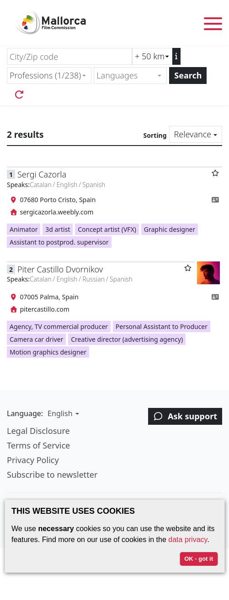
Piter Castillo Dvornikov (60, 269)
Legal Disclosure (38, 430)
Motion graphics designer (48, 352)
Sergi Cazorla (41, 174)
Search (188, 75)
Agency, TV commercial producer (59, 326)
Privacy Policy (33, 459)
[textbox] (126, 75)
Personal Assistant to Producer (162, 326)
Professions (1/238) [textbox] (45, 75)
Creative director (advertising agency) (127, 339)
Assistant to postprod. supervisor (59, 242)
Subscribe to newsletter (52, 474)
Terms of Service (38, 445)
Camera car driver (36, 339)
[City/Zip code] (69, 56)
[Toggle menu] (213, 25)
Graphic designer (170, 229)
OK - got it (198, 558)
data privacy (187, 539)
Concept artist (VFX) (107, 229)
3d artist (57, 229)
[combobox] (49, 75)
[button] (62, 413)
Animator (23, 229)
